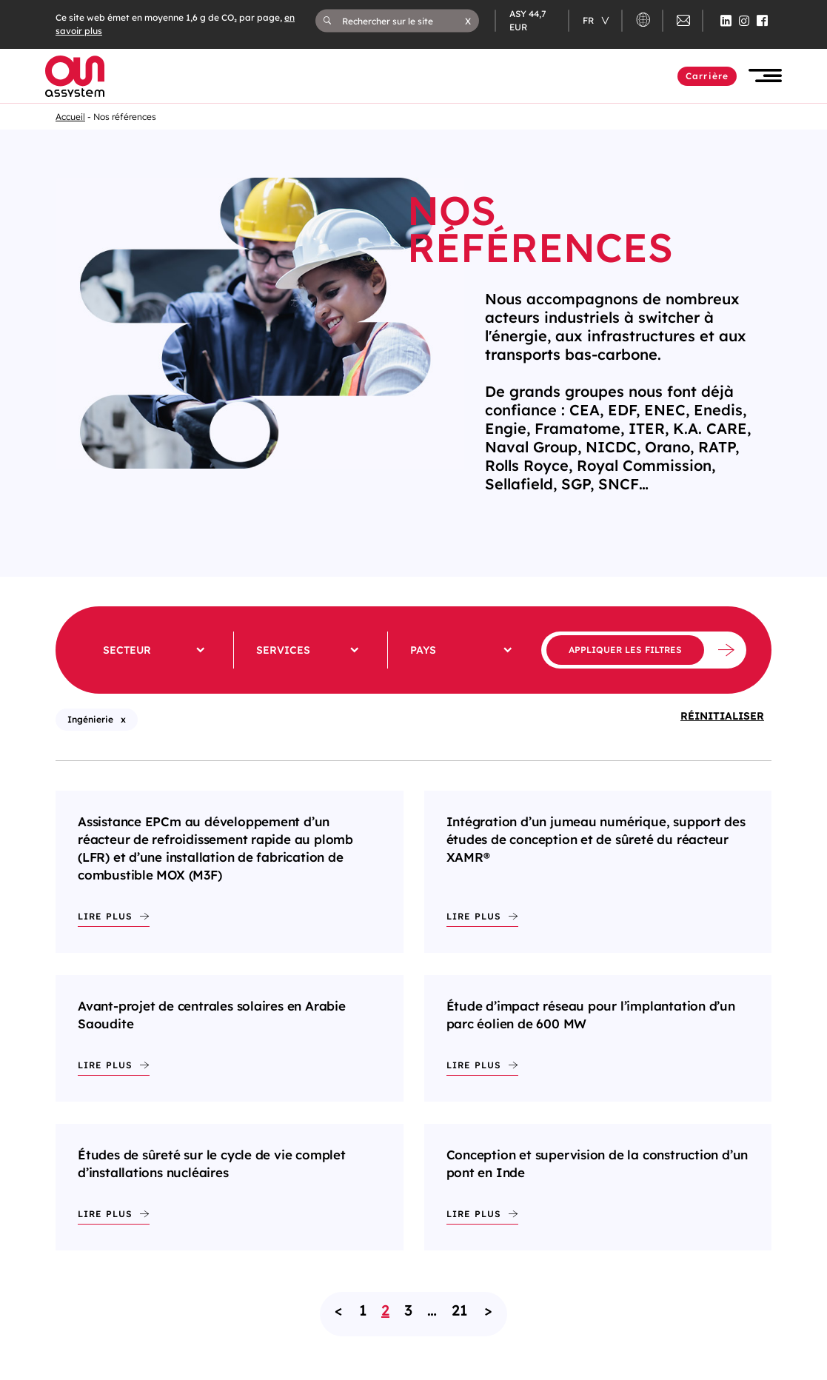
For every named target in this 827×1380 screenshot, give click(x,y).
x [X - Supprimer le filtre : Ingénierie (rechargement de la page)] (123, 719)
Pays (423, 650)
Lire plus (105, 916)
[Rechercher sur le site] (403, 20)
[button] (468, 20)
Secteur (127, 650)
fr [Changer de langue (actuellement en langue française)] (589, 20)
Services (283, 650)
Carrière (707, 75)
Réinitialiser (722, 716)
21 (459, 1310)
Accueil (70, 116)
